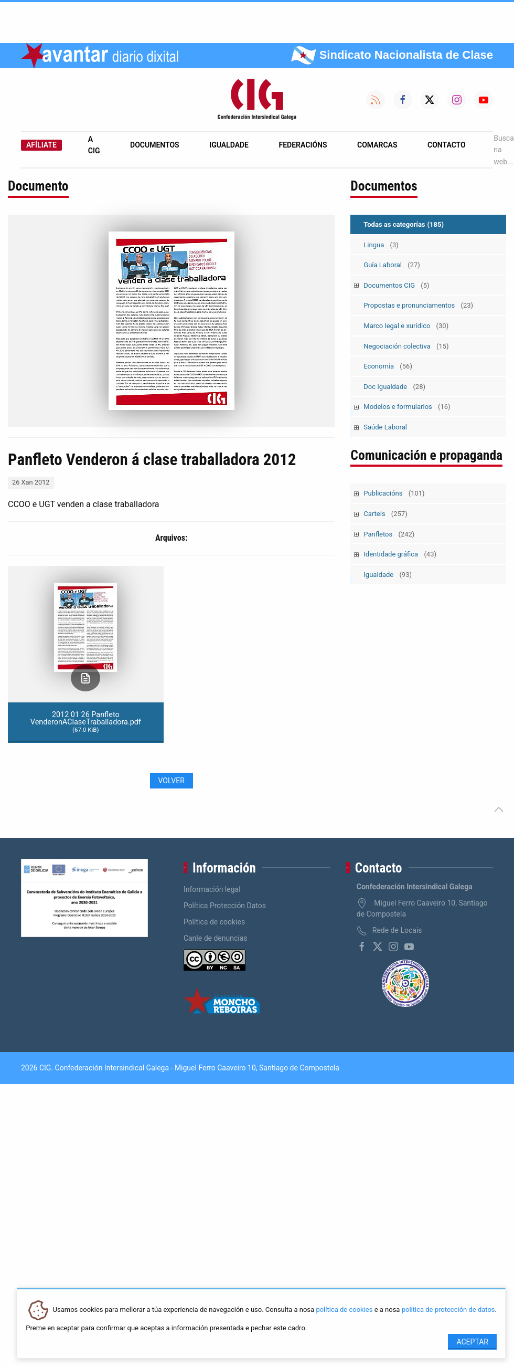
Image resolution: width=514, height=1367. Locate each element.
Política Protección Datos (225, 905)
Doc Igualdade (394, 387)
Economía (387, 366)
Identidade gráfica (399, 554)
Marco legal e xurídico (405, 326)
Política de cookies (214, 922)
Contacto (446, 145)
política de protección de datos (448, 1310)
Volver (171, 780)
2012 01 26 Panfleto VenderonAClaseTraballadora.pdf (85, 722)
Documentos (154, 145)
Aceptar (472, 1342)
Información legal (212, 889)
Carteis (385, 514)
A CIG (94, 145)
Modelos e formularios (406, 407)
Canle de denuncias (216, 938)
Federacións (303, 145)
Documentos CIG (396, 285)
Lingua (380, 245)
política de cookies (344, 1310)
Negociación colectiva (405, 346)
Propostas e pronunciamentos (418, 305)
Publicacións (393, 493)
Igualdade (229, 145)
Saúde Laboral (385, 427)
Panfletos (388, 534)
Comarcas (377, 145)
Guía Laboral (391, 265)
